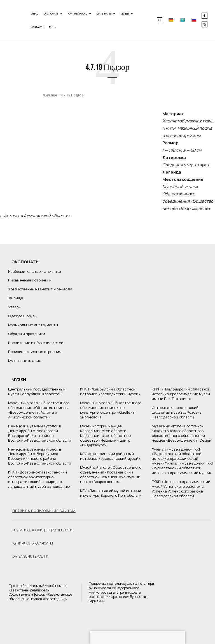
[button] (159, 20)
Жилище (50, 95)
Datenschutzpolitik (30, 556)
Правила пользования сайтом (44, 510)
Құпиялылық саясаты (32, 543)
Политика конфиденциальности (42, 529)
